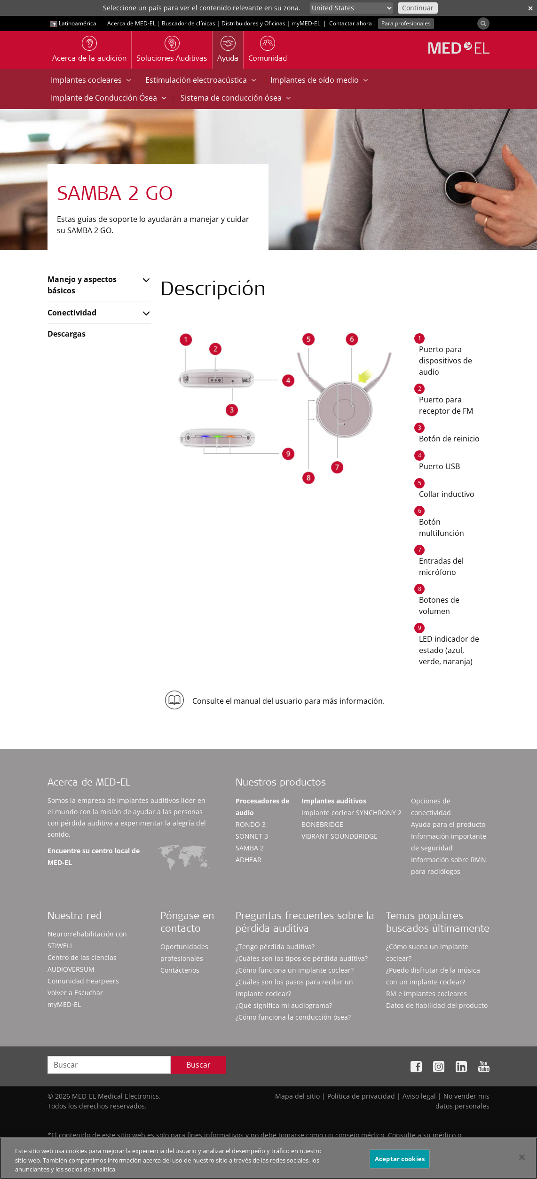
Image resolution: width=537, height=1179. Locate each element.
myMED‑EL (306, 23)
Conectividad (71, 312)
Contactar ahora (350, 23)
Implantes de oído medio (319, 80)
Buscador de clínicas (188, 23)
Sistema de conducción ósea (236, 98)
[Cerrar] (522, 1157)
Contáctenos (179, 970)
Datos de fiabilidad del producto (437, 1005)
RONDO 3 (251, 824)
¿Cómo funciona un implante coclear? (295, 970)
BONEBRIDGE (322, 824)
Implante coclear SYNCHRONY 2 (351, 812)
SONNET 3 (252, 836)
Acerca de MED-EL (131, 23)
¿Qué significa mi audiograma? (284, 1005)
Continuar (418, 7)
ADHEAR (248, 859)
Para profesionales (406, 23)
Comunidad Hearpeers (83, 980)
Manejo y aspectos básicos (82, 285)
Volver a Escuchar (75, 992)
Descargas (66, 334)
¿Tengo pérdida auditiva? (275, 946)
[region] (268, 1158)
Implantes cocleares (91, 80)
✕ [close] (530, 8)
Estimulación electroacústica (200, 80)
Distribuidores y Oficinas (253, 23)
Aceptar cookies (400, 1158)
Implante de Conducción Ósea (108, 98)
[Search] (483, 23)
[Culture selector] (351, 8)
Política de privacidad (361, 1096)
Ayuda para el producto (448, 824)
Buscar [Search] (198, 1065)
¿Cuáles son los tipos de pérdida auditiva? (302, 958)
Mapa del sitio (297, 1096)
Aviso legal (419, 1096)
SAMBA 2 (250, 847)
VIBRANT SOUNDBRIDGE (339, 836)
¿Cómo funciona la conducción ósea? (293, 1017)
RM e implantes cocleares (426, 993)
